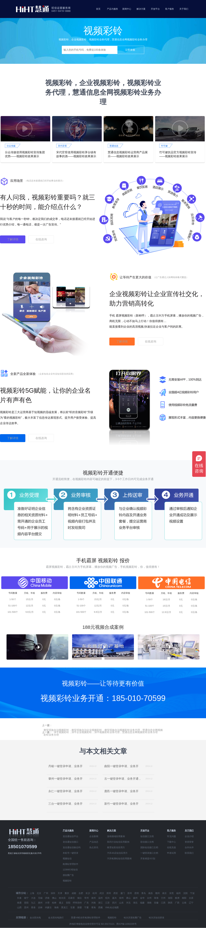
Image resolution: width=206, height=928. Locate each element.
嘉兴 (114, 898)
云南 (184, 902)
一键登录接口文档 (149, 853)
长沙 (88, 893)
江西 (163, 902)
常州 (86, 898)
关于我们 (183, 9)
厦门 (122, 893)
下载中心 (171, 842)
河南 (93, 902)
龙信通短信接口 (70, 842)
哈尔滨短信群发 (156, 917)
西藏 (100, 907)
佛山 (54, 898)
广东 (86, 902)
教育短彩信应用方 (116, 847)
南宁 (26, 898)
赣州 (157, 893)
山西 (19, 907)
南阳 (184, 898)
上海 (32, 893)
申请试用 (171, 853)
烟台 (79, 898)
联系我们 (189, 853)
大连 (33, 898)
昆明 (136, 893)
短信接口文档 (147, 836)
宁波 (192, 893)
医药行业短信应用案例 (118, 842)
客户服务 (169, 9)
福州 (178, 893)
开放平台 (155, 9)
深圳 (53, 893)
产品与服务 (112, 9)
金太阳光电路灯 (56, 917)
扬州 (135, 898)
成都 (74, 893)
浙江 (100, 902)
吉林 (40, 907)
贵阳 (26, 902)
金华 (142, 898)
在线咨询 (41, 239)
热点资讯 (93, 847)
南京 (164, 893)
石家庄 (71, 898)
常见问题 (171, 836)
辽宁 (191, 902)
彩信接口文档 (147, 842)
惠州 (40, 902)
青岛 (143, 893)
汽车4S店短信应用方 (117, 853)
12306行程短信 (70, 869)
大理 (47, 902)
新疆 (79, 907)
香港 (33, 907)
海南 (56, 907)
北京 (39, 893)
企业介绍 (189, 836)
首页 (98, 9)
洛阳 (170, 898)
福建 (142, 902)
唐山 (128, 898)
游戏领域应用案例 (116, 836)
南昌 (150, 893)
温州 (100, 898)
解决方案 (141, 9)
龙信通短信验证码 (71, 847)
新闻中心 (126, 9)
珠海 (156, 898)
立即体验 (130, 49)
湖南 (149, 902)
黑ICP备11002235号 (126, 924)
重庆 (67, 893)
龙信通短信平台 (70, 836)
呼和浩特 (77, 902)
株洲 (177, 898)
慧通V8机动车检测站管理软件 (85, 917)
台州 (149, 898)
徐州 (121, 898)
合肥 (81, 893)
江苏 (107, 902)
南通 (19, 902)
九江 (33, 902)
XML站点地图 (112, 907)
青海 (93, 907)
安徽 (156, 902)
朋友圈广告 (68, 875)
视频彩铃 (67, 880)
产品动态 (93, 842)
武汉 (102, 893)
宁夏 (86, 907)
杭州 (95, 893)
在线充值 (171, 847)
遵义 (61, 902)
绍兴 (107, 898)
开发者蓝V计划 (147, 858)
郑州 (108, 893)
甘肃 (72, 907)
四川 (114, 902)
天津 (60, 893)
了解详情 (12, 239)
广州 (46, 893)
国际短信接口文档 (149, 847)
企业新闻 (93, 836)
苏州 (129, 893)
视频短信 (67, 858)
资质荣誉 (189, 842)
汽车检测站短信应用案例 (119, 858)
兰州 (163, 898)
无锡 (40, 898)
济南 (47, 898)
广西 (177, 902)
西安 (115, 893)
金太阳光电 (35, 917)
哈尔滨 (62, 898)
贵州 (26, 907)
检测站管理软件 (70, 864)
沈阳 (185, 893)
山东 (121, 902)
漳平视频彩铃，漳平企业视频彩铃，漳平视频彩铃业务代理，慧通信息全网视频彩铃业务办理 (106, 732)
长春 (19, 898)
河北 (128, 902)
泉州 (93, 898)
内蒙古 (48, 907)
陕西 (170, 902)
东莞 (171, 893)
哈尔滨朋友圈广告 (133, 917)
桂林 (54, 902)
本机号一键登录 (70, 853)
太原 (191, 898)
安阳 (68, 902)
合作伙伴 (189, 847)
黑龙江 (64, 907)
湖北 (135, 902)
